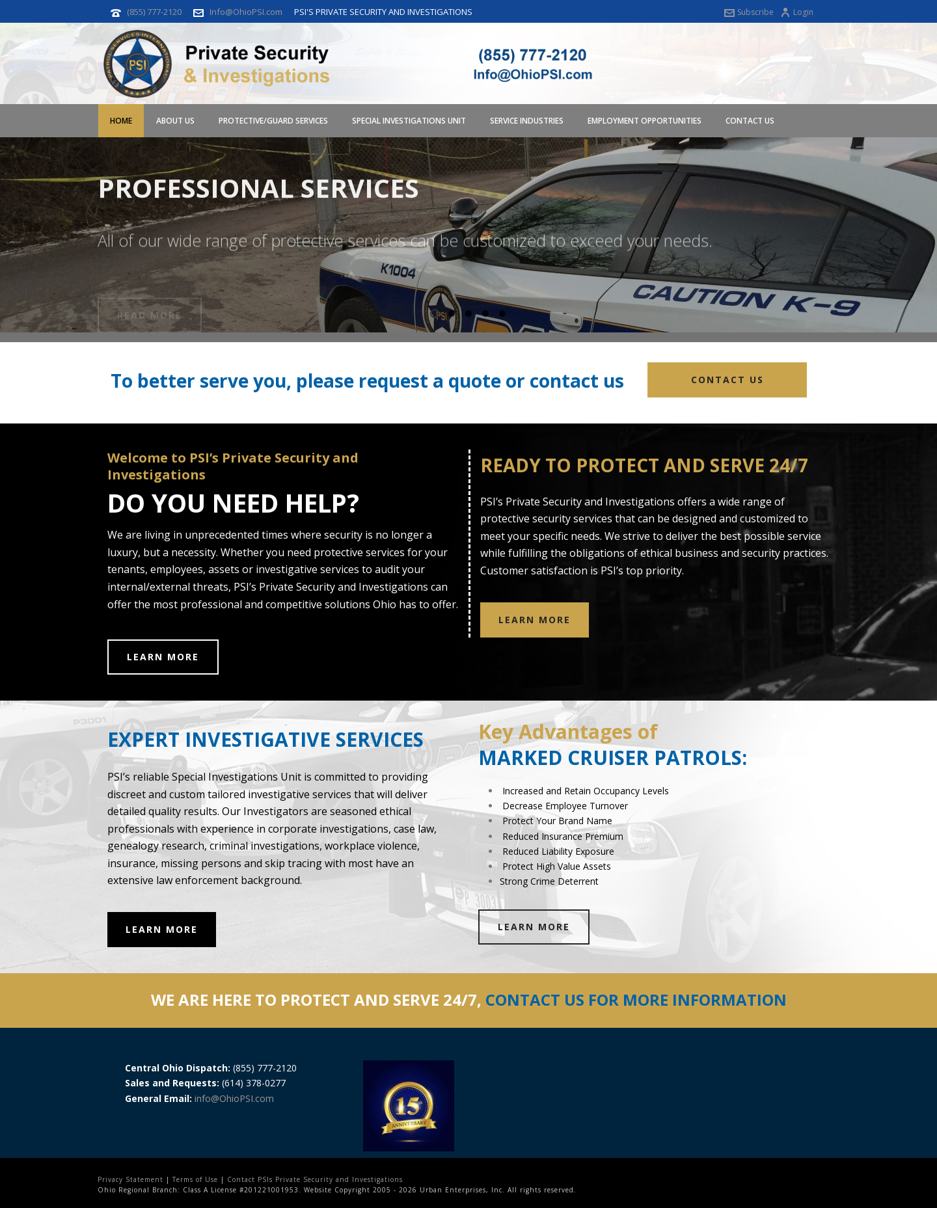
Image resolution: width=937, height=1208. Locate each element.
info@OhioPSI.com (234, 1098)
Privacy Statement (130, 1179)
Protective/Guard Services (273, 120)
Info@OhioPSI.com (246, 12)
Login (796, 12)
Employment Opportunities (644, 120)
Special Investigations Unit (409, 120)
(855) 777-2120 (154, 12)
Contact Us (750, 120)
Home (121, 120)
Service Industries (527, 120)
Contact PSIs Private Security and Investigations (315, 1179)
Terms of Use (195, 1179)
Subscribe (749, 12)
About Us (175, 120)
